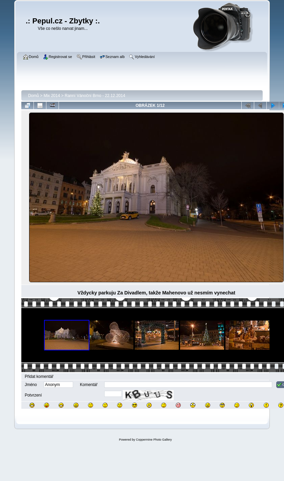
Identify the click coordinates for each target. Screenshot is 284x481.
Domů (33, 95)
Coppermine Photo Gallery (154, 439)
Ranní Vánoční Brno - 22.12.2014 (95, 95)
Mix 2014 (52, 95)
